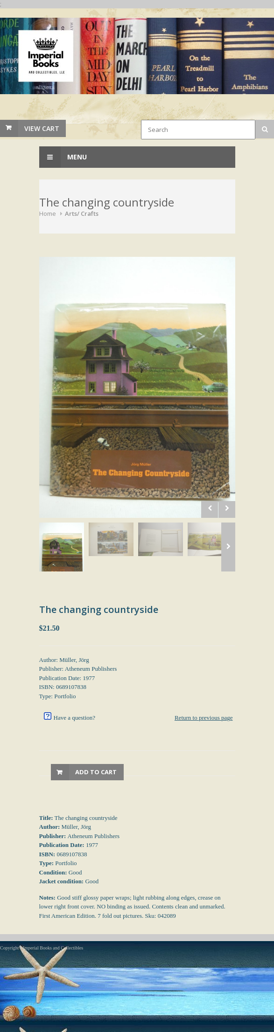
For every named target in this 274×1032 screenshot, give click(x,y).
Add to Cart (96, 772)
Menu (63, 157)
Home (47, 213)
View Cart (41, 128)
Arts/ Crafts (81, 213)
